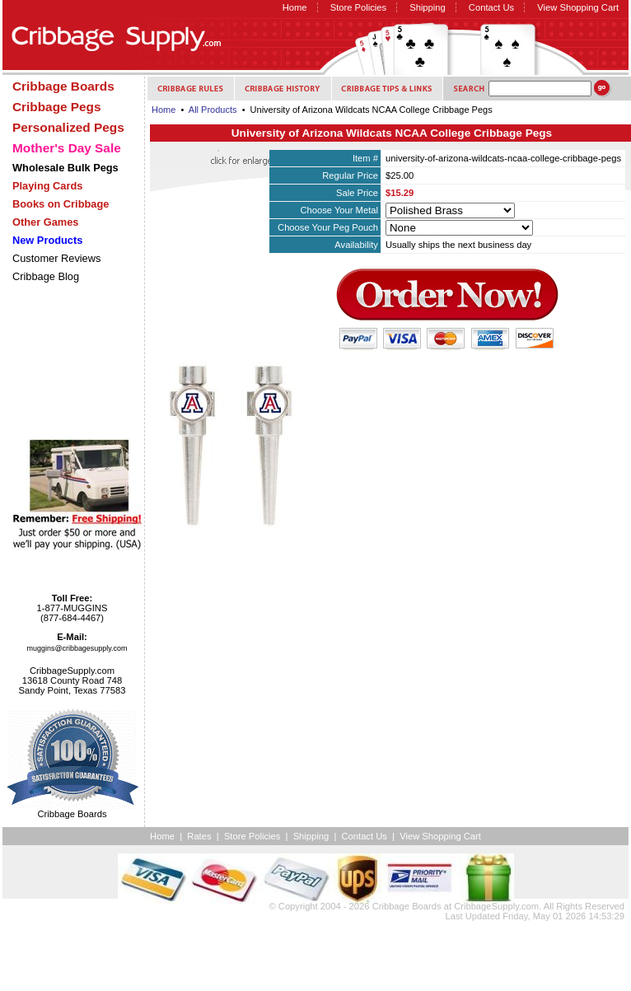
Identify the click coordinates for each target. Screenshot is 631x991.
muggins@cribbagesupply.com (77, 648)
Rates (199, 836)
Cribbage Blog (45, 276)
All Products (213, 110)
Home (295, 7)
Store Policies (358, 7)
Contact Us (491, 7)
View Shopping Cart (578, 7)
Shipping (427, 7)
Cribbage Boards (407, 906)
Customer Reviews (56, 258)
